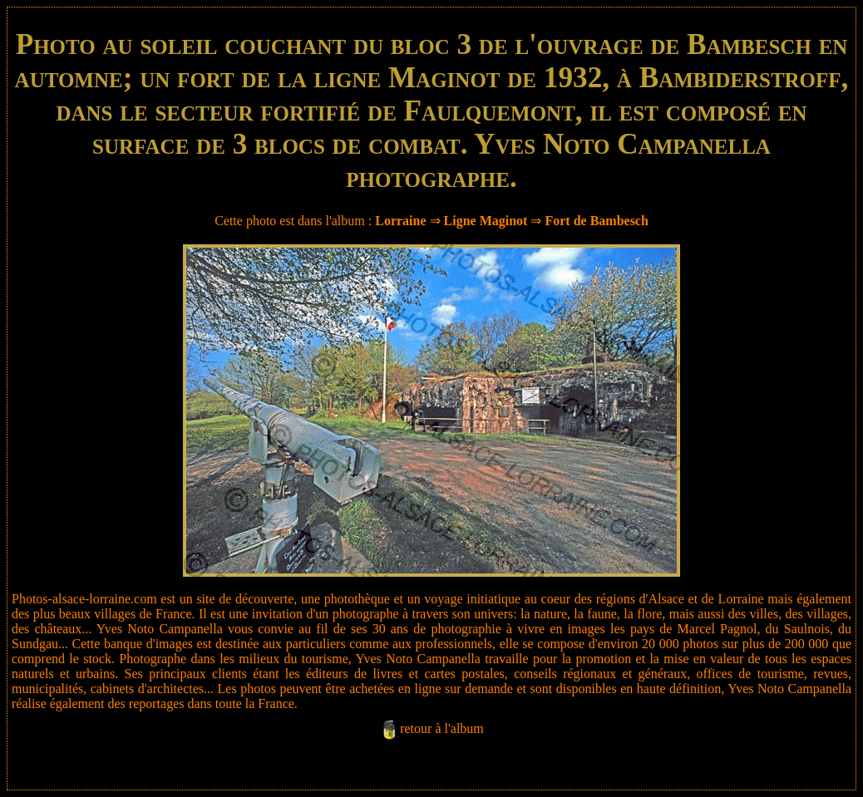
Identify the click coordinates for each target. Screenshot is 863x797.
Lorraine (400, 221)
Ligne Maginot (486, 221)
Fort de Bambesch (596, 221)
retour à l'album (442, 728)
